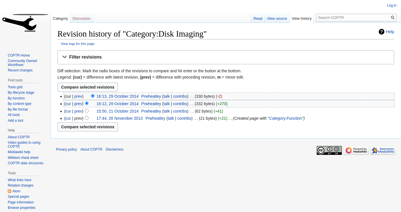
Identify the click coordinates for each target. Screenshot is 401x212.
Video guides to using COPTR (24, 145)
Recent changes (20, 70)
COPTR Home (19, 55)
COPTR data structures (25, 163)
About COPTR (19, 137)
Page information (21, 202)
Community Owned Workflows (22, 63)
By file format (18, 109)
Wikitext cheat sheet (23, 158)
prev (78, 96)
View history (302, 18)
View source (277, 18)
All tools (14, 115)
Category (60, 18)
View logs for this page (78, 43)
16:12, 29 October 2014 (118, 103)
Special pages (18, 197)
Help (390, 31)
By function (16, 98)
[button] (225, 57)
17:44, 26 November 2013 (120, 118)
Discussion (82, 18)
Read (258, 18)
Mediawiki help (19, 152)
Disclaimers (114, 149)
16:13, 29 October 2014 (118, 96)
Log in (391, 5)
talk (166, 96)
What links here (19, 180)
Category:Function (285, 118)
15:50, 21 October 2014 (118, 111)
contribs (180, 96)
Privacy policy (66, 149)
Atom (16, 191)
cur (68, 103)
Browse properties (21, 208)
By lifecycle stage (21, 93)
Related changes (20, 185)
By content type (19, 104)
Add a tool (15, 121)
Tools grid (15, 87)
